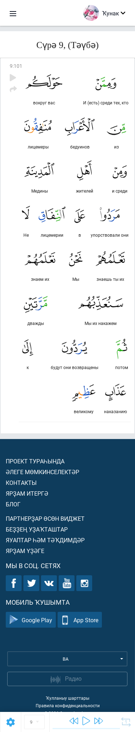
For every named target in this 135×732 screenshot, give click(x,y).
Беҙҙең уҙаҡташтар (37, 529)
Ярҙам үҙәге (25, 550)
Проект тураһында (35, 461)
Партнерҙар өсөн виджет (45, 518)
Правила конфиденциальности (68, 705)
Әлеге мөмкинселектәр (42, 472)
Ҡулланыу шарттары (67, 698)
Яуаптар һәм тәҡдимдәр (45, 540)
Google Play (30, 619)
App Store (79, 619)
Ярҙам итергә (27, 493)
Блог (13, 504)
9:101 (16, 65)
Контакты (21, 482)
